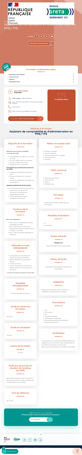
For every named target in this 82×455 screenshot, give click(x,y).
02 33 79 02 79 (16, 107)
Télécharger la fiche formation (41, 43)
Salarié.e (11, 79)
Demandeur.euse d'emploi (17, 74)
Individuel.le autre (14, 81)
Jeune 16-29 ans (14, 77)
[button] (3, 448)
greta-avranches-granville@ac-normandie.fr (24, 111)
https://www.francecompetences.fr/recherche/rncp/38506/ (58, 347)
